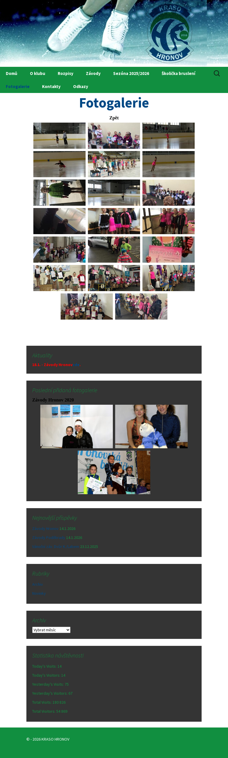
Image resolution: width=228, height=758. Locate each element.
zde (76, 364)
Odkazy (80, 86)
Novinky (39, 593)
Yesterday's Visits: (48, 684)
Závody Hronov (45, 528)
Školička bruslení (178, 73)
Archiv (37, 584)
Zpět (114, 117)
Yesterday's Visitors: (50, 693)
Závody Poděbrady (48, 537)
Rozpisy (65, 73)
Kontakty (51, 86)
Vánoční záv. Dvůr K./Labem (55, 546)
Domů (11, 73)
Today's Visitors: (46, 675)
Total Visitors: (44, 711)
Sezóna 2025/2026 (131, 73)
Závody (93, 73)
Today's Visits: (44, 666)
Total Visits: (42, 702)
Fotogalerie (18, 86)
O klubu (37, 73)
